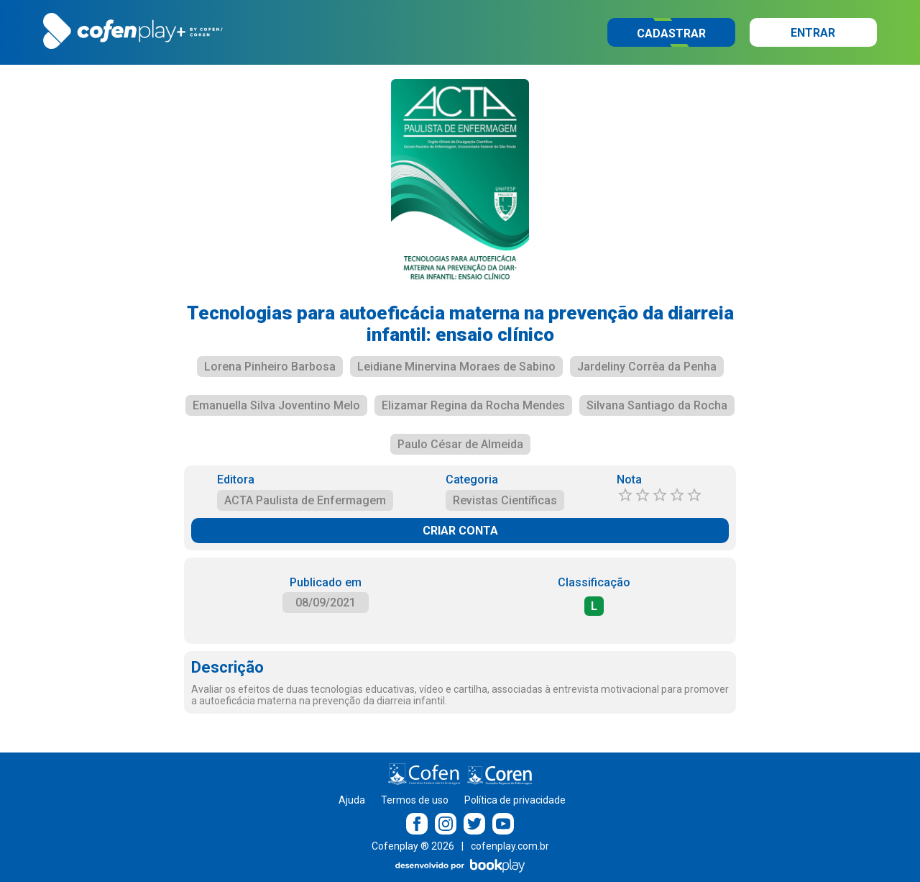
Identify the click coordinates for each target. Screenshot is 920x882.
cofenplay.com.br (510, 846)
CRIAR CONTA (460, 530)
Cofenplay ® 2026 (413, 846)
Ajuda (352, 800)
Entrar (813, 33)
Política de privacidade (515, 800)
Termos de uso (414, 800)
